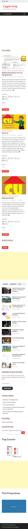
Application (4, 196)
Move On (5, 133)
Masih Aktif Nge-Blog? (18, 338)
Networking (15, 70)
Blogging (4, 70)
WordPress (10, 527)
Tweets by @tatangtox (7, 422)
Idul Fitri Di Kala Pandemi (9, 402)
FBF (8, 434)
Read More (5, 109)
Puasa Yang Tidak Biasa (8, 404)
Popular (5, 284)
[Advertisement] (14, 32)
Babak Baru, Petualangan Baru (10, 399)
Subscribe (7, 388)
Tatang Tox (14, 76)
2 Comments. (20, 200)
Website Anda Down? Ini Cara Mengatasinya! (18, 305)
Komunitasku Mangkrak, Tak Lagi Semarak (18, 355)
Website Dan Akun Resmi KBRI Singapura (19, 297)
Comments (13, 284)
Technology (21, 70)
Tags (19, 284)
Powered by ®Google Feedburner (15, 434)
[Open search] (24, 14)
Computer (9, 70)
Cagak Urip (10, 6)
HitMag (16, 527)
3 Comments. (20, 135)
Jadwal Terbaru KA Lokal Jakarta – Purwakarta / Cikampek (18, 289)
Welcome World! (8, 198)
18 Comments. (21, 76)
